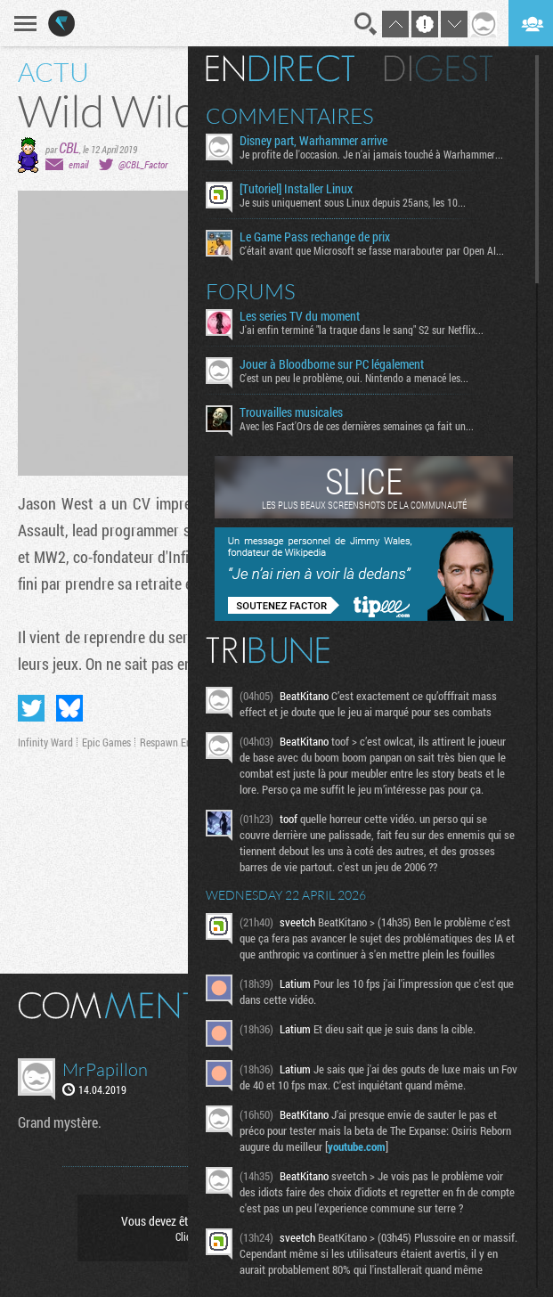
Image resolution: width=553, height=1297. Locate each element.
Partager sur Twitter (31, 708)
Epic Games (106, 742)
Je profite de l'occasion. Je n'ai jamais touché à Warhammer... (371, 154)
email (78, 164)
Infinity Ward (45, 742)
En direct (280, 68)
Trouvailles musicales (291, 412)
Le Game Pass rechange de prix (315, 237)
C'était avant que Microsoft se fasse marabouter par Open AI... (372, 250)
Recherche (366, 24)
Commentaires (290, 115)
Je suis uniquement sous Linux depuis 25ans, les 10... (353, 202)
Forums (251, 291)
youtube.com (357, 1146)
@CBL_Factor (142, 164)
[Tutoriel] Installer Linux (296, 189)
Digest (438, 68)
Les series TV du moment (300, 316)
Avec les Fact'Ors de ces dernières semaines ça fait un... (357, 426)
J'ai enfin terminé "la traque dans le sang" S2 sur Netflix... (362, 329)
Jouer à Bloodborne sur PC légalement (332, 364)
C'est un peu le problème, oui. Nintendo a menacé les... (354, 377)
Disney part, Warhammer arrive (313, 141)
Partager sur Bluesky (69, 708)
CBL (69, 147)
